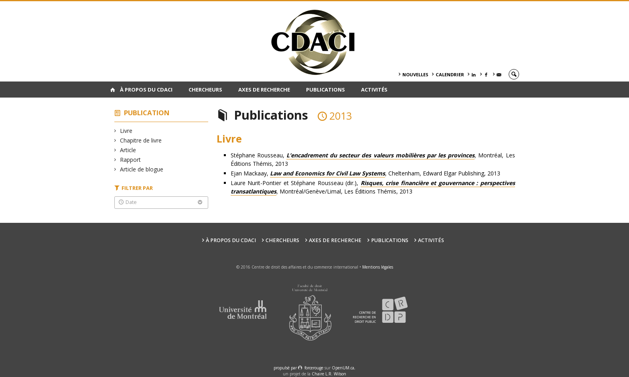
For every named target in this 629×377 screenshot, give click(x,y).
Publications (325, 89)
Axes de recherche (264, 89)
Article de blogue (141, 169)
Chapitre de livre (141, 140)
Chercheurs (205, 89)
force (313, 368)
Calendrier (450, 74)
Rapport (130, 159)
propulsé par (286, 368)
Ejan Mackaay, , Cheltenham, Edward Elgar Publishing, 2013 (365, 173)
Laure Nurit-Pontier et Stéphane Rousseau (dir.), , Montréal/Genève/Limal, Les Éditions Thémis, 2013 (373, 187)
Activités (374, 89)
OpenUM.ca (343, 368)
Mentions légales (377, 267)
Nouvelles (415, 74)
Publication (147, 112)
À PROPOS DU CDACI (146, 89)
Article (128, 150)
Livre (126, 130)
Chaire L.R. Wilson (329, 374)
